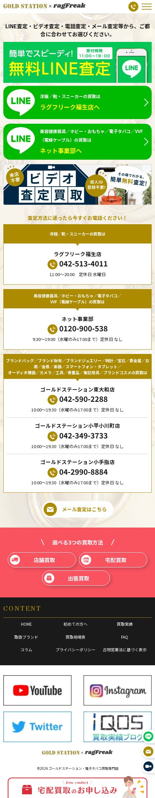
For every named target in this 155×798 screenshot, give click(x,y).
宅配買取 (103, 560)
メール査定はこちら (75, 509)
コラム (26, 649)
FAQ (124, 637)
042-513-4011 (78, 263)
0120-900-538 (78, 328)
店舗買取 (32, 560)
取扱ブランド (26, 637)
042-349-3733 (78, 435)
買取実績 (125, 624)
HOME (26, 624)
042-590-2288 (78, 399)
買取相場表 (75, 637)
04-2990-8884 (78, 472)
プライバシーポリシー (75, 649)
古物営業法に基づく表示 (125, 649)
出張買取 (66, 578)
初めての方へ (75, 624)
